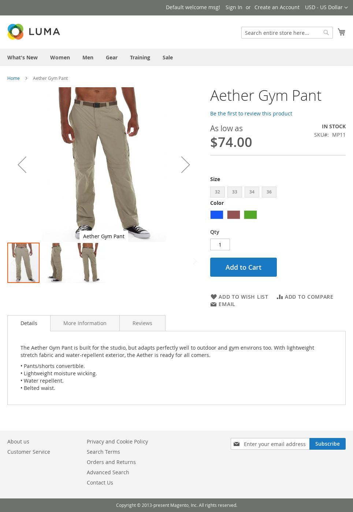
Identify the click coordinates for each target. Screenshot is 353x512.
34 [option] (251, 192)
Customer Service (28, 451)
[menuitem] (22, 57)
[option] (216, 214)
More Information (85, 323)
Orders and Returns (111, 461)
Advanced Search (108, 472)
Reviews (142, 323)
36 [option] (269, 192)
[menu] (176, 57)
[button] (326, 8)
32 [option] (217, 192)
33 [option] (234, 192)
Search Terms (103, 451)
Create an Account (277, 7)
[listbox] (278, 193)
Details (29, 323)
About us (18, 441)
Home (13, 78)
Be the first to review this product (251, 113)
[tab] (29, 323)
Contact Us (100, 482)
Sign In (234, 7)
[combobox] (287, 32)
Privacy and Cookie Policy (117, 441)
